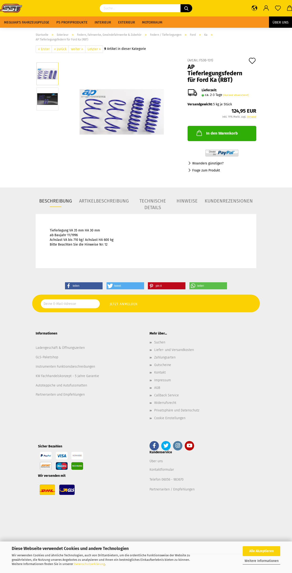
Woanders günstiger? (207, 163)
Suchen (159, 342)
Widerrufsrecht (165, 403)
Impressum (162, 380)
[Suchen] (186, 8)
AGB (157, 388)
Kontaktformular (162, 470)
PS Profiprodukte (72, 22)
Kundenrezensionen (229, 201)
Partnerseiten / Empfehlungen (172, 489)
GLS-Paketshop (47, 357)
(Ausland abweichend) (236, 95)
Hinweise (187, 201)
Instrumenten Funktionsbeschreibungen (65, 367)
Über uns (280, 22)
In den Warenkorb (217, 133)
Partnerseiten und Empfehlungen (60, 395)
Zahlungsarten (165, 357)
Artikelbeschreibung (104, 201)
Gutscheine (162, 365)
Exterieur (126, 22)
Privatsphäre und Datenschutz (176, 410)
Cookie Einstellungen (169, 418)
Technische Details (152, 202)
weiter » (77, 49)
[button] (84, 285)
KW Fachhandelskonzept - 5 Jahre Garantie (67, 376)
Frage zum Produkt (206, 170)
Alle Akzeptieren (261, 551)
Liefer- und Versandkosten (174, 350)
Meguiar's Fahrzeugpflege (26, 22)
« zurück (60, 49)
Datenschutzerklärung (89, 564)
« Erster (44, 49)
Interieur (103, 22)
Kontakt (160, 372)
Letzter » (94, 49)
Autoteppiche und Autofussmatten (61, 385)
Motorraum (152, 22)
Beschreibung (55, 201)
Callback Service (166, 395)
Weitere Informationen (262, 561)
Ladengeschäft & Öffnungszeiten (60, 348)
